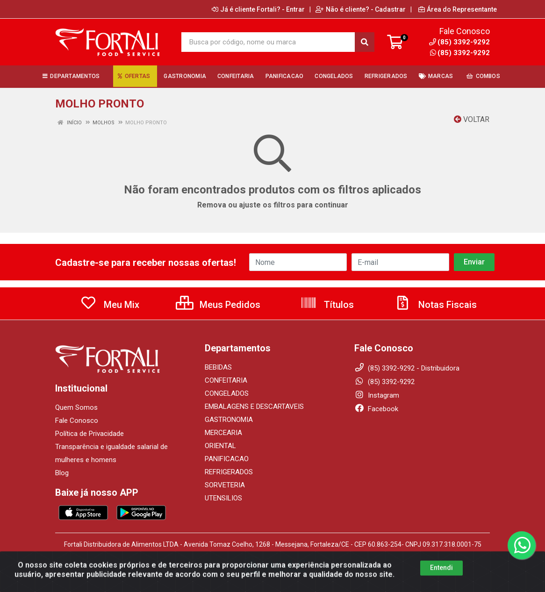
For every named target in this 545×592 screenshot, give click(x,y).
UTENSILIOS (223, 498)
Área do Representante (457, 9)
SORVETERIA (225, 485)
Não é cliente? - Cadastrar (361, 9)
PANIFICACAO (227, 459)
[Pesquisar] (364, 42)
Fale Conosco (76, 420)
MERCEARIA (223, 432)
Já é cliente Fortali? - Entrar (258, 9)
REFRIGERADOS (229, 472)
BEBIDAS (218, 367)
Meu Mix (109, 304)
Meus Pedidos (218, 304)
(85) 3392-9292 (460, 53)
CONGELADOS (227, 393)
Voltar (471, 119)
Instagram (376, 395)
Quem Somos (76, 407)
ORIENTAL (220, 446)
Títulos (327, 304)
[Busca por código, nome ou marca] (268, 42)
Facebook (376, 409)
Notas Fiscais (435, 304)
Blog (62, 473)
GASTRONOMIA (229, 419)
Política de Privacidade (89, 433)
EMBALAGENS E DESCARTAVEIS (254, 406)
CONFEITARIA (226, 380)
